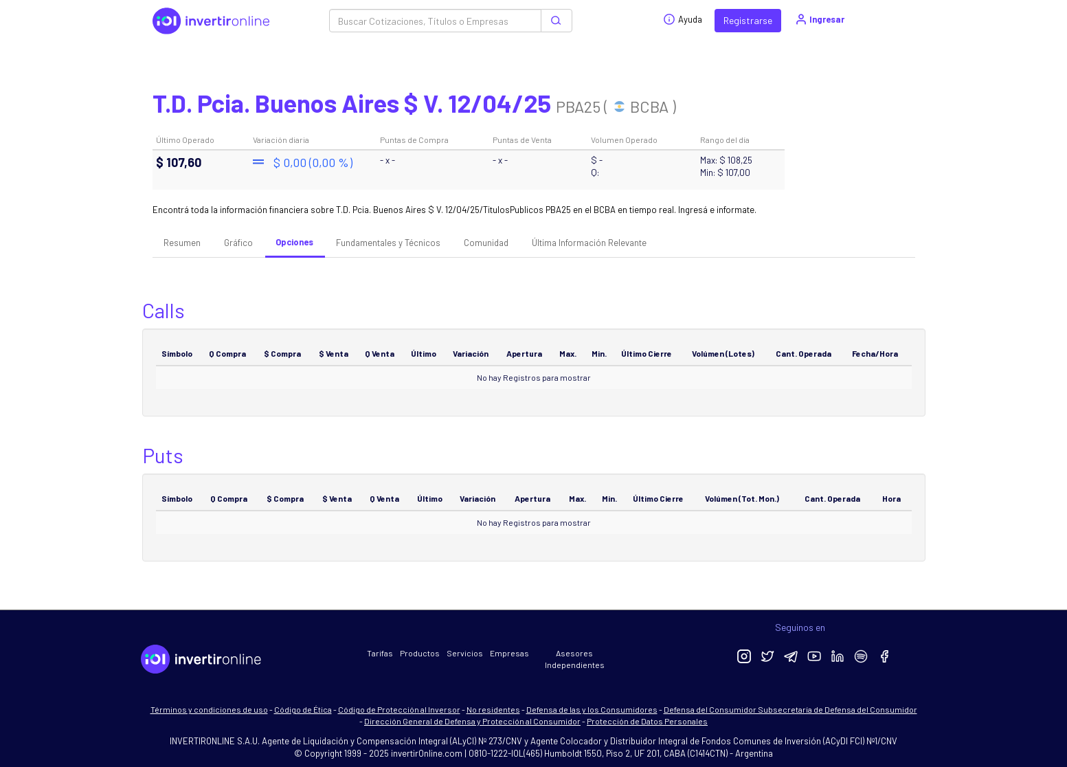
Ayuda (682, 19)
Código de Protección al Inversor (399, 709)
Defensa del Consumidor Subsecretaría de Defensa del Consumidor (790, 709)
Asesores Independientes (575, 658)
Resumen (182, 242)
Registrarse (747, 20)
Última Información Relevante (589, 242)
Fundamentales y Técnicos (388, 242)
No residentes (493, 709)
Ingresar (819, 19)
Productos (420, 653)
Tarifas (380, 653)
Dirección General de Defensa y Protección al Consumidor (472, 721)
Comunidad (486, 242)
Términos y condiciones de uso (209, 709)
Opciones (294, 241)
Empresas (509, 653)
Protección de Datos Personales (647, 721)
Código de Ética (303, 709)
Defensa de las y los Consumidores (592, 709)
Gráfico (238, 242)
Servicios (465, 653)
